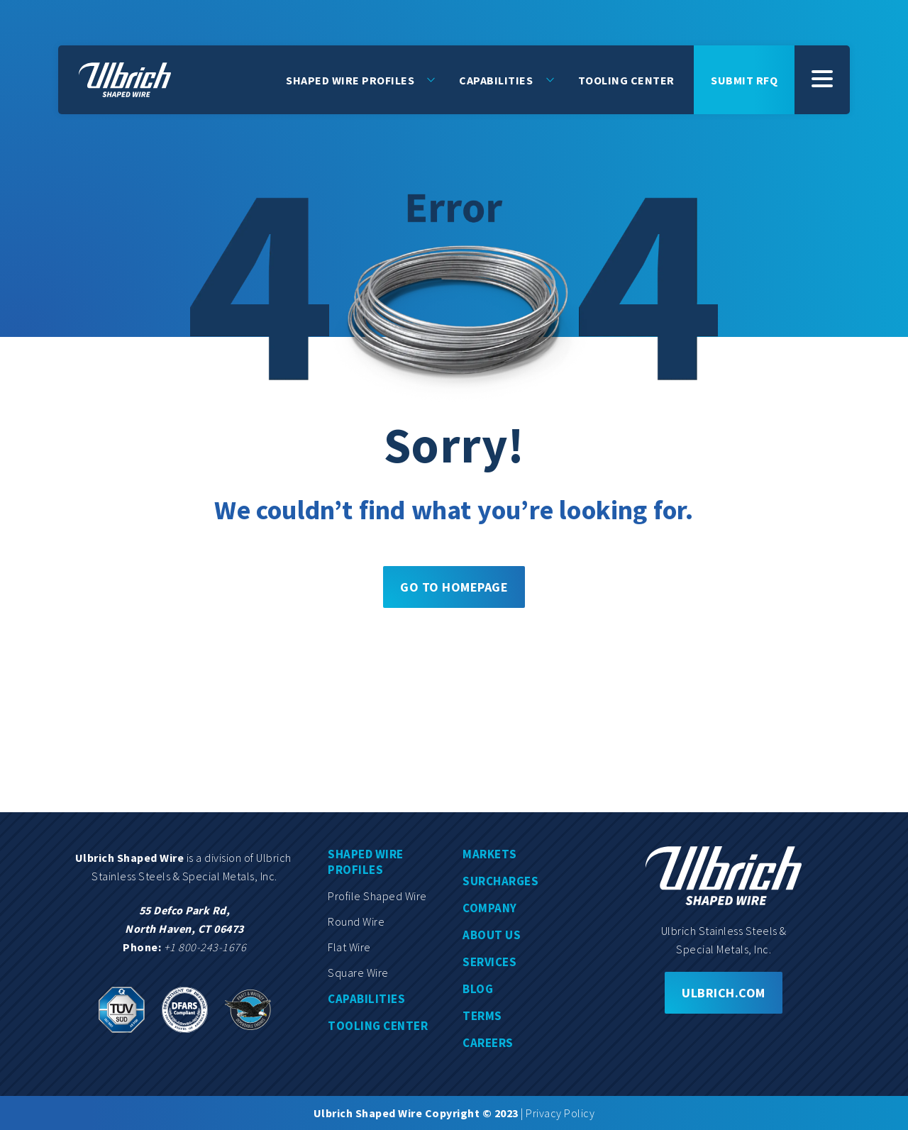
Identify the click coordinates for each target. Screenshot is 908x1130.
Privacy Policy (560, 1113)
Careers (488, 1043)
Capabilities (496, 79)
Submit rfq (744, 79)
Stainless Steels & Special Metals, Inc (183, 876)
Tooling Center (626, 79)
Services (489, 962)
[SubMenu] (822, 79)
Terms (482, 1016)
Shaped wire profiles (366, 861)
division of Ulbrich (249, 858)
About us (492, 935)
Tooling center (378, 1026)
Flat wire (349, 947)
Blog (478, 989)
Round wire (356, 921)
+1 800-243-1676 (205, 947)
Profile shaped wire (377, 896)
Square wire (358, 972)
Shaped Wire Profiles (350, 79)
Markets (490, 854)
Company (490, 908)
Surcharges (500, 881)
